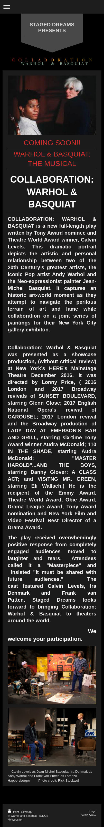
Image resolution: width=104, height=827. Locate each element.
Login (92, 811)
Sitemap (26, 811)
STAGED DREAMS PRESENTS (52, 27)
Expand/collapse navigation (52, 6)
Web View (88, 815)
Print (14, 811)
